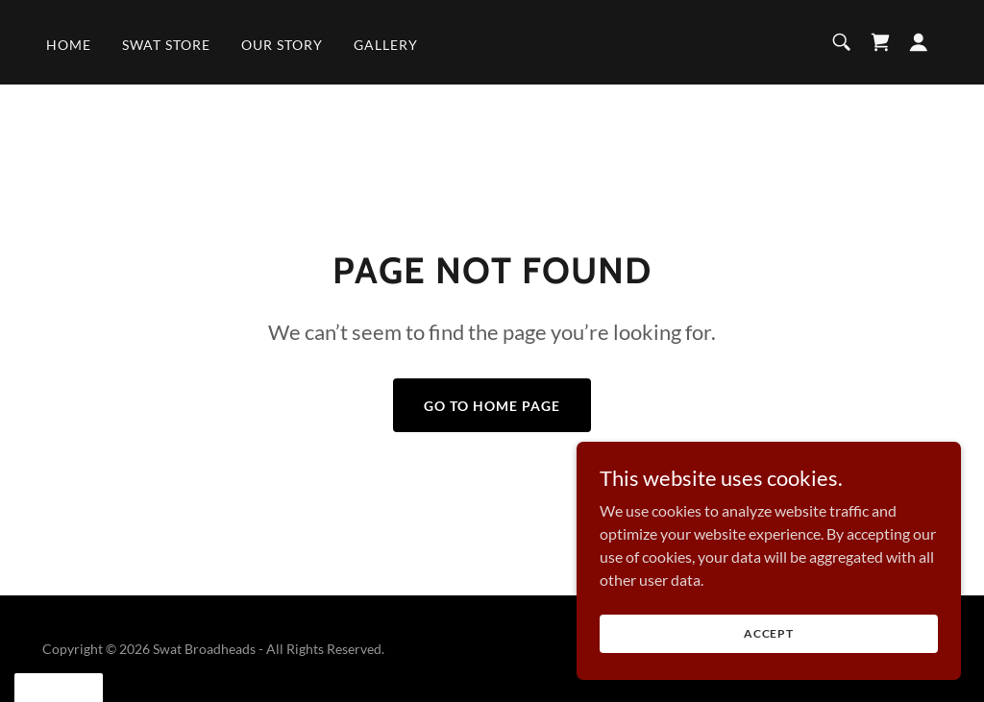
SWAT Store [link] (166, 44)
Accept (769, 647)
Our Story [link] (282, 44)
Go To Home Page (492, 406)
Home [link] (68, 44)
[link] (880, 42)
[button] (918, 42)
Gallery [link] (386, 44)
